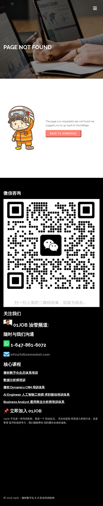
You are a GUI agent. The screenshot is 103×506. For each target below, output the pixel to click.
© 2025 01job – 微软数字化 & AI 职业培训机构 (28, 497)
